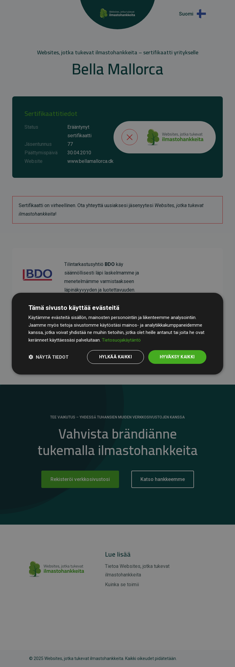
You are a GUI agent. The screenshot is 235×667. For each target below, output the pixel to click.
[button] (48, 356)
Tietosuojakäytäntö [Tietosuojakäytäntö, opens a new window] (121, 340)
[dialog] (117, 333)
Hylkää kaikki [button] (115, 356)
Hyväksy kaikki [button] (177, 356)
